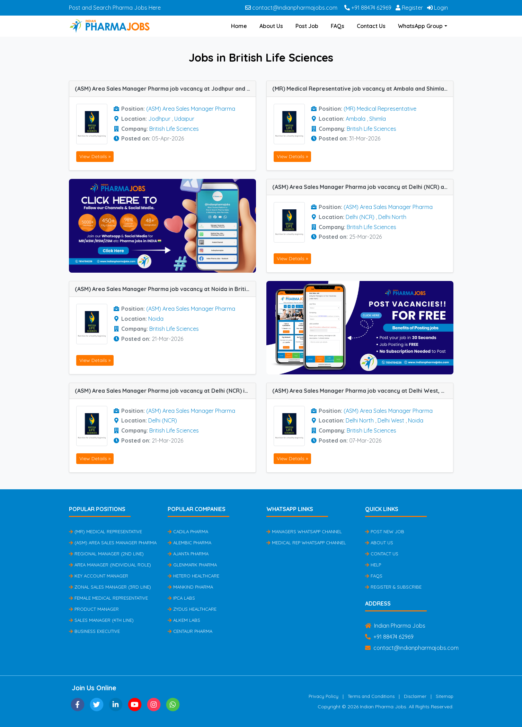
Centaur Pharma (190, 631)
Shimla (377, 118)
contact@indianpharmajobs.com (291, 7)
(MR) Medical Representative (380, 108)
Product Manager (94, 609)
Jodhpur (159, 118)
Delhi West (391, 420)
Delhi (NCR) (360, 216)
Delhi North (392, 216)
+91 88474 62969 (367, 7)
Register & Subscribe (393, 587)
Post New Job (384, 531)
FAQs (337, 25)
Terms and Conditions (371, 696)
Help (373, 564)
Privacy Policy (323, 696)
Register (409, 7)
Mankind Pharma (190, 587)
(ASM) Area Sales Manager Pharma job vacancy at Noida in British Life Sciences (165, 288)
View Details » (94, 156)
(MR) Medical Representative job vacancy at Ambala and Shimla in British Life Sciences (362, 88)
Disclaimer (415, 696)
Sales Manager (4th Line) (101, 620)
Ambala (355, 118)
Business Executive (94, 631)
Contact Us (371, 25)
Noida (155, 318)
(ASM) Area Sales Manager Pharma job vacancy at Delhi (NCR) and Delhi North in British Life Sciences (362, 186)
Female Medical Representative (108, 598)
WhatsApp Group (420, 25)
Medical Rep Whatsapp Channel (306, 542)
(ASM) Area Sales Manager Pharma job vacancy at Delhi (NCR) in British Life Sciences (165, 390)
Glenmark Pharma (192, 564)
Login (437, 7)
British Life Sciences (174, 128)
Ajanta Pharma (188, 553)
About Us (271, 25)
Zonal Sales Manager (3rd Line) (110, 587)
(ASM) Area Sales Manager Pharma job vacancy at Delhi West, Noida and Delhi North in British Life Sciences (362, 390)
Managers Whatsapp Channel (304, 531)
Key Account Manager (98, 576)
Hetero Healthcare (193, 576)
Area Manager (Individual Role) (110, 564)
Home (239, 25)
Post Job (306, 25)
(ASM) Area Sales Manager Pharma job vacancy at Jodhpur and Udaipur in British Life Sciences (165, 88)
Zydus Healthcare (192, 609)
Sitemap (444, 696)
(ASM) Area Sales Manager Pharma (190, 108)
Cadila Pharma (188, 531)
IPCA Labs (181, 598)
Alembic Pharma (189, 542)
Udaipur (184, 118)
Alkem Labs (184, 620)
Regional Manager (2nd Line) (106, 553)
